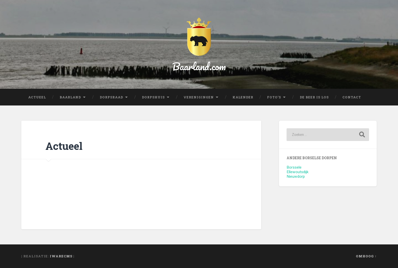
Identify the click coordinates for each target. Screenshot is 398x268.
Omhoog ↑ (366, 256)
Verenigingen (199, 97)
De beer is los (314, 97)
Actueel (37, 97)
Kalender (243, 97)
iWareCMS (61, 256)
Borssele (294, 167)
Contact (351, 97)
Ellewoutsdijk (297, 172)
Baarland (70, 97)
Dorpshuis (153, 97)
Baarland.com (199, 66)
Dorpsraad (111, 97)
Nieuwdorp (296, 176)
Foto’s (274, 97)
